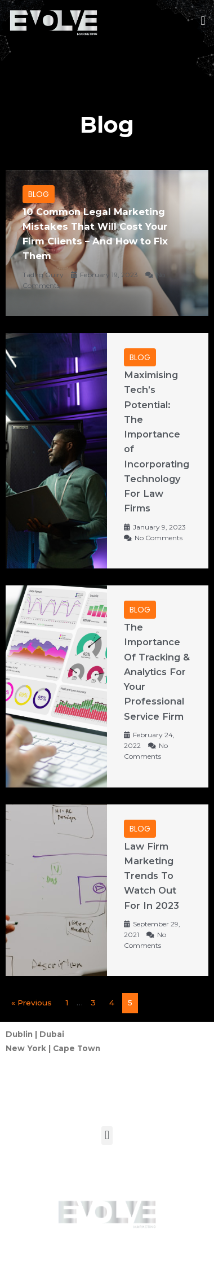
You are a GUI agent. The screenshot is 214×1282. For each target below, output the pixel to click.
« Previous (31, 1002)
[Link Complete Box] (107, 243)
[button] (203, 20)
